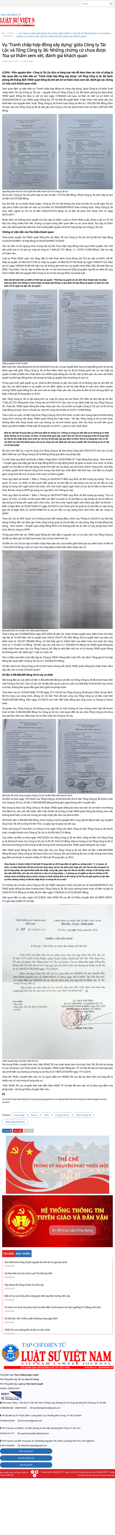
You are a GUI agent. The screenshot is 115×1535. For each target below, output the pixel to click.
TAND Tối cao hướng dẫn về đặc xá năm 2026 (27, 1329)
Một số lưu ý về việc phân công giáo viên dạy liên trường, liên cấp (37, 1295)
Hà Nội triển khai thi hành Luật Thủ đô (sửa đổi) (28, 1273)
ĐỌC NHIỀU (23, 1254)
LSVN (46, 1115)
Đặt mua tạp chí (26, 1451)
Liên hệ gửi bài (26, 1464)
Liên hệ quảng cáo (26, 1458)
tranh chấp (19, 1115)
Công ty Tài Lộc (62, 1115)
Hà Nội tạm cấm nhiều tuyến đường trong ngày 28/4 (30, 1318)
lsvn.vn (34, 1115)
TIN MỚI (8, 1254)
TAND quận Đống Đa (15, 1121)
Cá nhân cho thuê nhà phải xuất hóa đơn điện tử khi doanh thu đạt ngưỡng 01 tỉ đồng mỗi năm (52, 1307)
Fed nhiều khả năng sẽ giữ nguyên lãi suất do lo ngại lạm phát (35, 1262)
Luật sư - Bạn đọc (10, 34)
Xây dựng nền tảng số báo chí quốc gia (24, 1284)
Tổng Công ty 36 (83, 1115)
